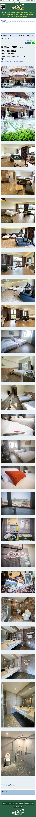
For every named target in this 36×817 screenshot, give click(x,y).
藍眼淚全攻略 (11, 16)
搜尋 (12, 14)
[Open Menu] (3, 7)
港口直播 (26, 14)
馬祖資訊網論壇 (4, 20)
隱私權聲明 (15, 803)
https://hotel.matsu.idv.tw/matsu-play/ (12, 61)
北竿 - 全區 (19, 20)
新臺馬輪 (16, 14)
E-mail (15, 806)
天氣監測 (25, 16)
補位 (22, 12)
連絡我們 (20, 806)
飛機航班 (18, 12)
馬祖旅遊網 (7, 12)
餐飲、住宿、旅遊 (12, 20)
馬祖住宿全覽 (19, 16)
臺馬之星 (21, 14)
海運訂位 (31, 12)
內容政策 (9, 803)
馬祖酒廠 (31, 14)
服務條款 (4, 803)
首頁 (3, 12)
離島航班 (26, 12)
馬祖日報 (13, 12)
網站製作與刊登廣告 (29, 803)
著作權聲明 (21, 803)
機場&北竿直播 (6, 14)
